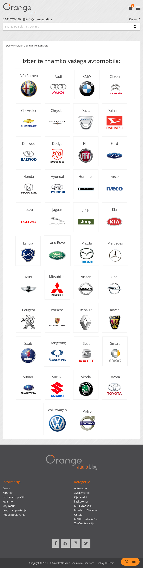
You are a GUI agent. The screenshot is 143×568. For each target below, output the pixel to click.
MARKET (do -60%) (85, 519)
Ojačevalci (80, 497)
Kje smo (8, 501)
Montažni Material (85, 510)
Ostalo (18, 45)
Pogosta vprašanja (15, 510)
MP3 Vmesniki (83, 506)
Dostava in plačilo (14, 497)
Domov (10, 45)
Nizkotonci (81, 501)
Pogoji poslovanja (14, 515)
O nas (6, 488)
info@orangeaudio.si (39, 19)
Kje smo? (134, 19)
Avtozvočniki (82, 493)
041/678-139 (13, 19)
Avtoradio (80, 488)
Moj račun (9, 506)
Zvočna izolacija (84, 523)
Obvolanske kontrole (36, 45)
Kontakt (8, 493)
